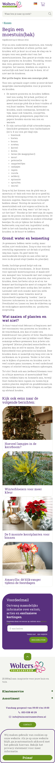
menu (50, 4)
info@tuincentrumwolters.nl (29, 716)
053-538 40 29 (27, 712)
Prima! (27, 758)
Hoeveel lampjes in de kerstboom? (20, 445)
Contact (27, 724)
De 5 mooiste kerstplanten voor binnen (27, 535)
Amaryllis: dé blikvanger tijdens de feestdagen (23, 581)
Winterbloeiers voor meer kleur (23, 490)
